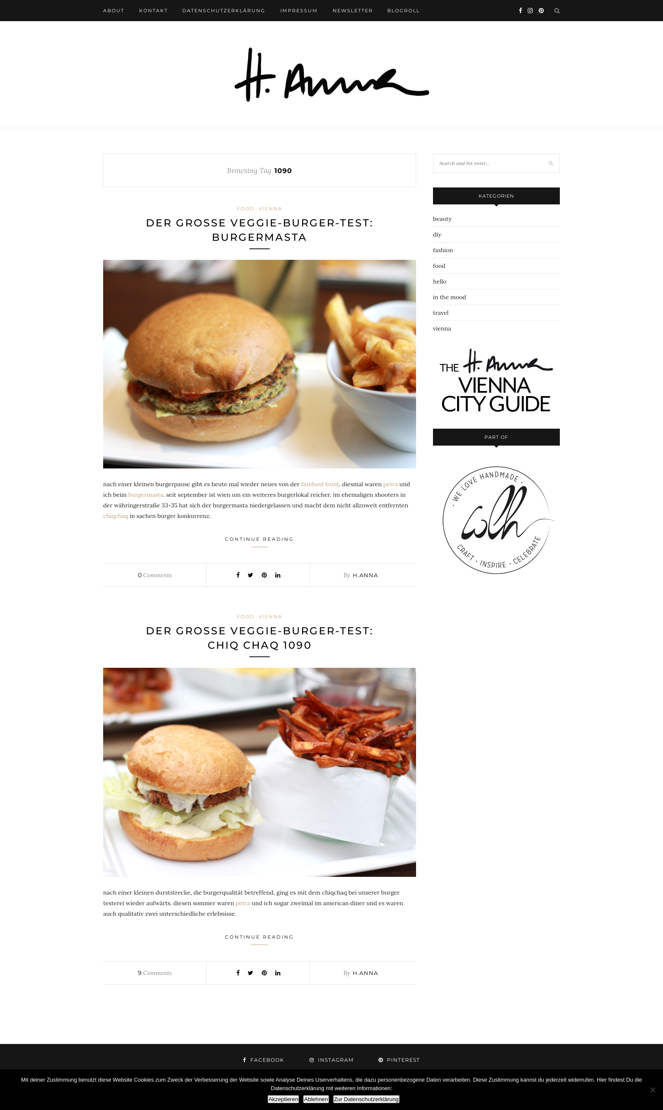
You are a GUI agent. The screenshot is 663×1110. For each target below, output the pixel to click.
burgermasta (145, 495)
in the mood (449, 297)
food (246, 209)
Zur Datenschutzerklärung (366, 1099)
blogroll (403, 11)
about (113, 11)
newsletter (353, 11)
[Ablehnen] (652, 1089)
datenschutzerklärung (224, 11)
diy (437, 234)
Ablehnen (316, 1099)
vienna (270, 209)
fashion (443, 250)
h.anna (365, 575)
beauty (442, 219)
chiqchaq (115, 516)
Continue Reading (259, 541)
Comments (155, 575)
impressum (299, 11)
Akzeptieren (283, 1099)
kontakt (153, 11)
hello (440, 281)
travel (441, 313)
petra (390, 484)
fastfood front (320, 484)
